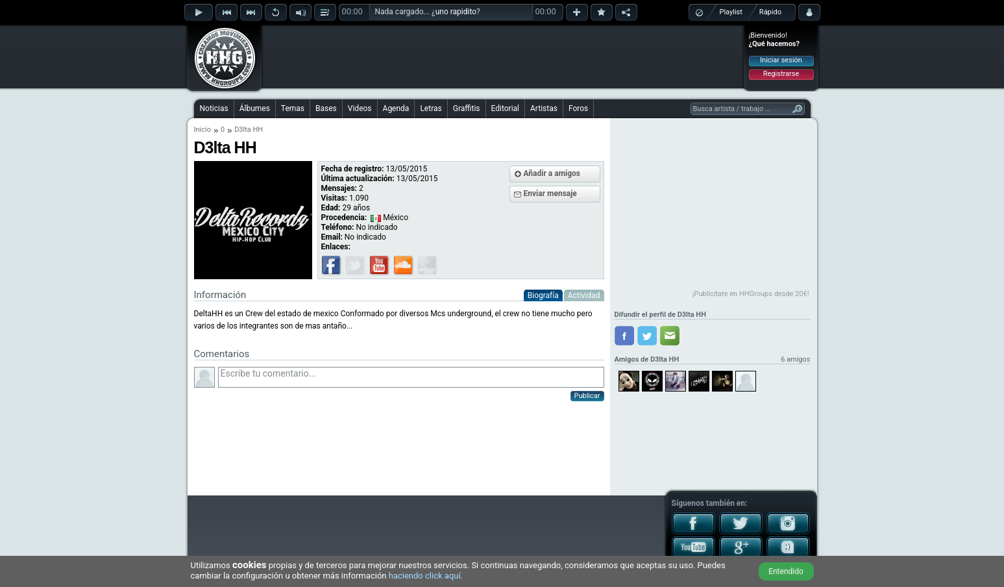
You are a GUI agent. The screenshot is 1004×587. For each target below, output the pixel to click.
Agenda (396, 108)
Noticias (214, 108)
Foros (578, 108)
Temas (292, 108)
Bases (326, 108)
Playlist (731, 12)
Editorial (505, 108)
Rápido (770, 12)
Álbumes (254, 108)
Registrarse (781, 73)
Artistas (543, 108)
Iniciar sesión (781, 60)
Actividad (584, 295)
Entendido (785, 571)
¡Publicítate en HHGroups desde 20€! (750, 294)
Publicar (587, 396)
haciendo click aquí (425, 576)
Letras (430, 108)
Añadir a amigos (552, 173)
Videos (360, 108)
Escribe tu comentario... (411, 377)
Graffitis (466, 108)
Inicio (202, 129)
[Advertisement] (503, 56)
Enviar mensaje (550, 193)
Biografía (543, 295)
